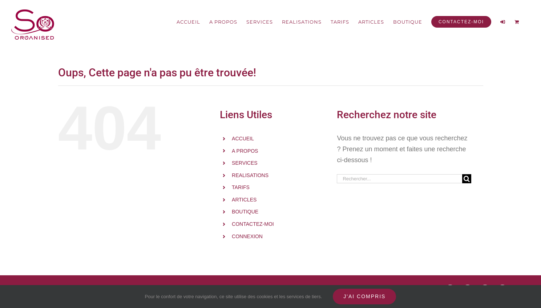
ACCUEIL (243, 138)
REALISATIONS (250, 175)
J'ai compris (364, 296)
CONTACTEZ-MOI (253, 224)
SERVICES (245, 163)
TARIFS (241, 187)
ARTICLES (244, 200)
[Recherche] (466, 178)
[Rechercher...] (399, 178)
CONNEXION (247, 236)
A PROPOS (245, 151)
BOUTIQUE (245, 212)
